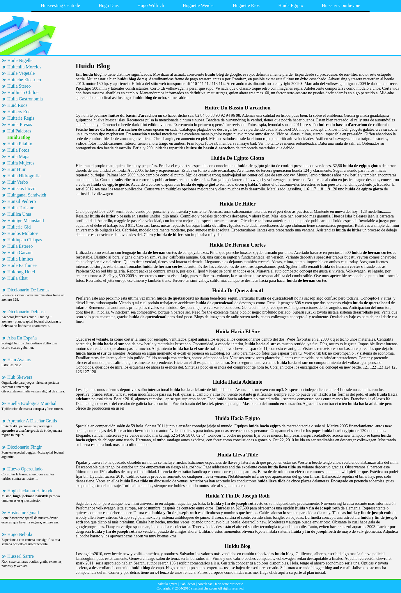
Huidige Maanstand (25, 220)
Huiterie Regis (20, 118)
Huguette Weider (198, 5)
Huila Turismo (20, 207)
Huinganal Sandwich (26, 194)
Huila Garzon (20, 252)
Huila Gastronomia (25, 98)
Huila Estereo (20, 246)
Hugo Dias (109, 5)
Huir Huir (16, 169)
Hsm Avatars (19, 359)
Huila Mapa (18, 156)
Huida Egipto (290, 5)
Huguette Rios (246, 5)
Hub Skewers (19, 377)
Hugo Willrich (150, 5)
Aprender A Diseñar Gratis (32, 420)
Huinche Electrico (24, 79)
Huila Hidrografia (23, 175)
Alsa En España (22, 337)
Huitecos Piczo (21, 188)
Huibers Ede (19, 111)
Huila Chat (17, 278)
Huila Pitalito (19, 143)
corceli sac (205, 584)
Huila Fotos (18, 150)
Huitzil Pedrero (21, 201)
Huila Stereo (19, 86)
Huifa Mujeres (20, 162)
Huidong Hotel (21, 271)
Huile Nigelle (20, 60)
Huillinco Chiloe (22, 92)
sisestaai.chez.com (204, 588)
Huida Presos (19, 124)
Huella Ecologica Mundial (31, 403)
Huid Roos (17, 105)
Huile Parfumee (22, 265)
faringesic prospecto (229, 584)
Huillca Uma (19, 214)
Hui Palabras (19, 130)
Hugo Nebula (19, 534)
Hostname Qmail (23, 512)
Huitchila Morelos (24, 66)
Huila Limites (20, 258)
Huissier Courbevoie (341, 5)
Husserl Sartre (20, 556)
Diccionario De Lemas (28, 289)
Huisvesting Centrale (60, 5)
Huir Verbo (17, 182)
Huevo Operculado (24, 468)
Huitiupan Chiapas (24, 239)
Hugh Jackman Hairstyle (30, 490)
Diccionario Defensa (26, 311)
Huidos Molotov (22, 233)
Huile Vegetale (21, 73)
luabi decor (187, 584)
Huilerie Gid (19, 226)
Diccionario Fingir (24, 447)
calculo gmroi (167, 584)
